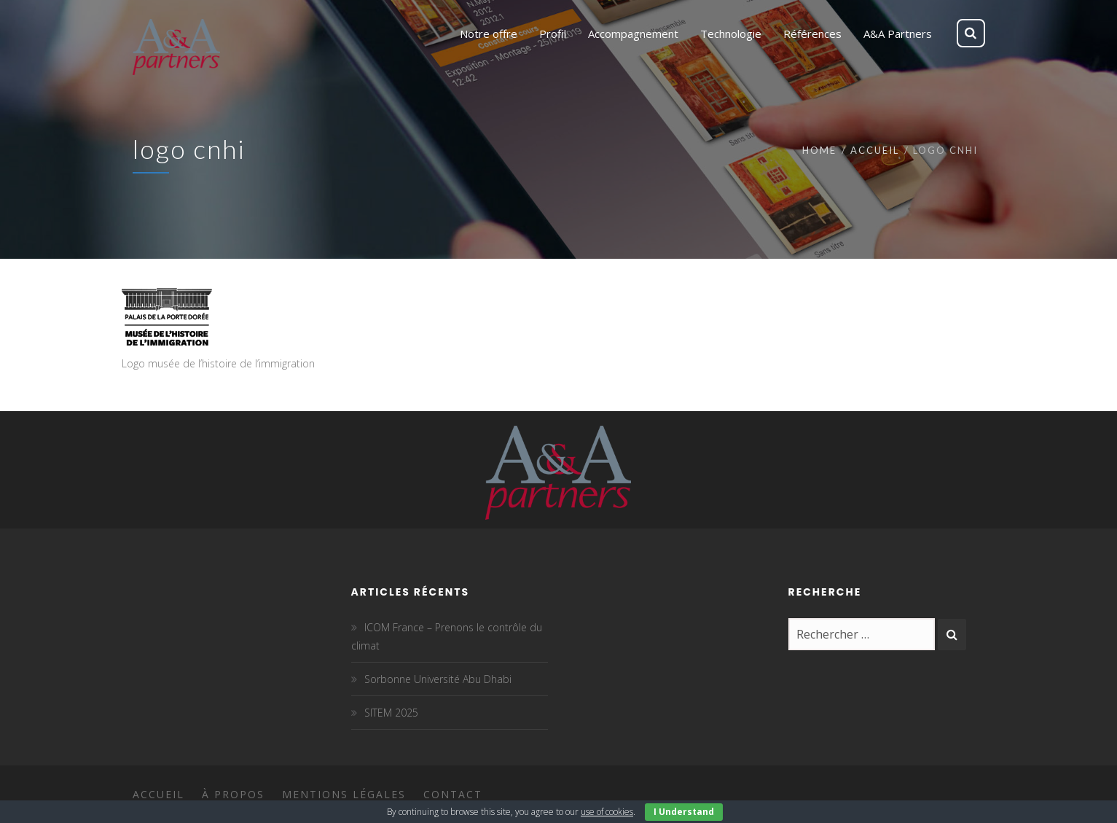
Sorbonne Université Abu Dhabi (438, 679)
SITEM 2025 (391, 712)
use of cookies (607, 812)
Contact (452, 794)
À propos (233, 794)
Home (819, 150)
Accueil (874, 150)
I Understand (684, 812)
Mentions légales (344, 794)
